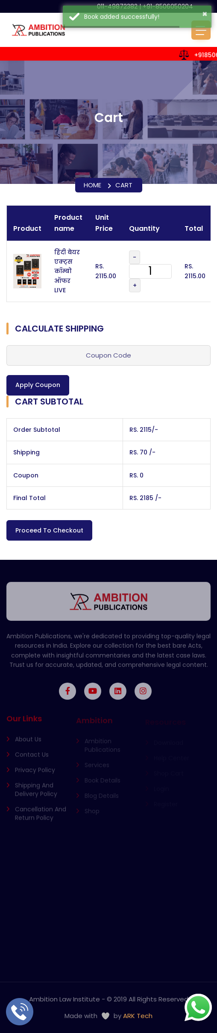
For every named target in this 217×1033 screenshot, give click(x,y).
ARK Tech (137, 1015)
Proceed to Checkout (49, 530)
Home (92, 184)
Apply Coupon (37, 385)
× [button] (205, 13)
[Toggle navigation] (201, 30)
